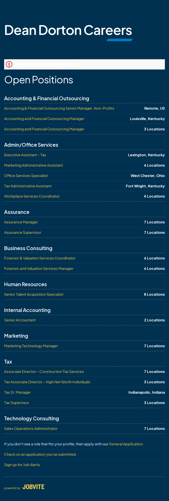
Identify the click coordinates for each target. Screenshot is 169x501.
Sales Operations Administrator (31, 428)
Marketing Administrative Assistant (33, 165)
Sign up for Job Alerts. (22, 464)
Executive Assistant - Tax (25, 154)
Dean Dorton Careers (68, 29)
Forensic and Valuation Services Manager (38, 268)
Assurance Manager (21, 222)
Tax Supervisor (16, 402)
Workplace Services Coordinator (32, 196)
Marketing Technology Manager (31, 345)
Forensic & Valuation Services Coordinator (40, 258)
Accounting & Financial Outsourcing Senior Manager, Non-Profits (59, 108)
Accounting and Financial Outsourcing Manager (44, 118)
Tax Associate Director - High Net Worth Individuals (47, 381)
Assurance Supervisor (22, 232)
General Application (126, 444)
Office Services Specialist (26, 175)
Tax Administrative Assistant (27, 186)
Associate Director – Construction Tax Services (44, 371)
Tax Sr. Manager (17, 392)
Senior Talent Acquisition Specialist (33, 294)
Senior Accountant (20, 320)
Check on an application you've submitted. (40, 454)
